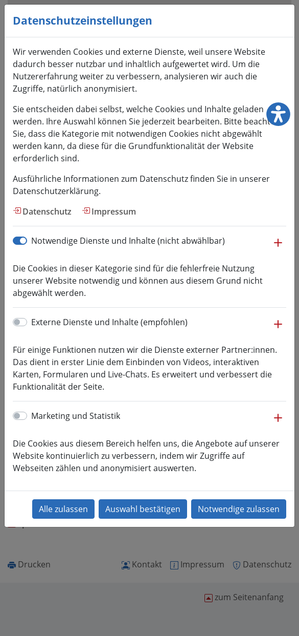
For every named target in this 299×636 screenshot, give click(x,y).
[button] (278, 247)
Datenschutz (47, 211)
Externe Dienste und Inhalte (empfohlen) (109, 322)
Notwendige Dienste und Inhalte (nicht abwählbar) (128, 240)
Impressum (113, 211)
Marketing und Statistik (75, 415)
